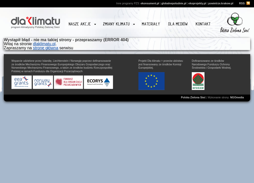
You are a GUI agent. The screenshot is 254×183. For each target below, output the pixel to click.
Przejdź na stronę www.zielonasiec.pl (235, 22)
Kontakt (203, 24)
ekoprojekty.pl (197, 3)
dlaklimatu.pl (44, 44)
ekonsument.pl (149, 3)
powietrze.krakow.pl (220, 3)
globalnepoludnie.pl (173, 3)
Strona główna (35, 22)
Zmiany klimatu (119, 25)
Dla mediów (178, 24)
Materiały (151, 24)
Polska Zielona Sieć (193, 97)
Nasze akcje (82, 25)
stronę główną (45, 48)
